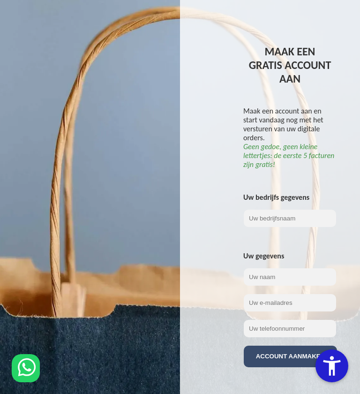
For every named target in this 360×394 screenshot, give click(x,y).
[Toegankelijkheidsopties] (331, 365)
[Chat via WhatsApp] (26, 368)
